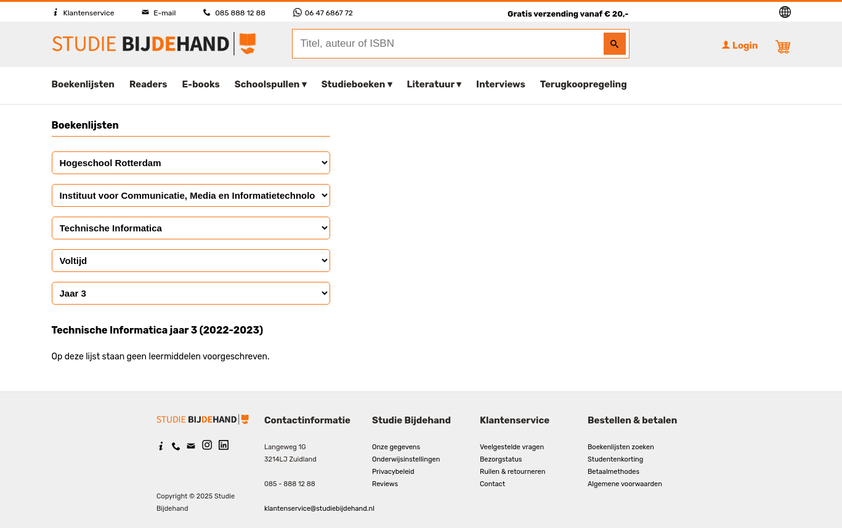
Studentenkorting (615, 459)
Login (739, 45)
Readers (148, 84)
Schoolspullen (267, 84)
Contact (492, 484)
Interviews (500, 84)
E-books (201, 84)
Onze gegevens (396, 447)
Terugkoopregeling (583, 84)
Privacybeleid (393, 472)
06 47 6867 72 (323, 13)
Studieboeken (354, 84)
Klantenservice (83, 13)
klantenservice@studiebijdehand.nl (319, 509)
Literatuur (431, 84)
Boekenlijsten (83, 84)
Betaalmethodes (613, 472)
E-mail (159, 13)
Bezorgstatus (501, 459)
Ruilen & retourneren (512, 472)
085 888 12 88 (234, 13)
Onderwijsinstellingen (406, 459)
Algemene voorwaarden (625, 484)
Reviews (385, 484)
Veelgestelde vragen (512, 447)
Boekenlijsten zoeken (621, 447)
